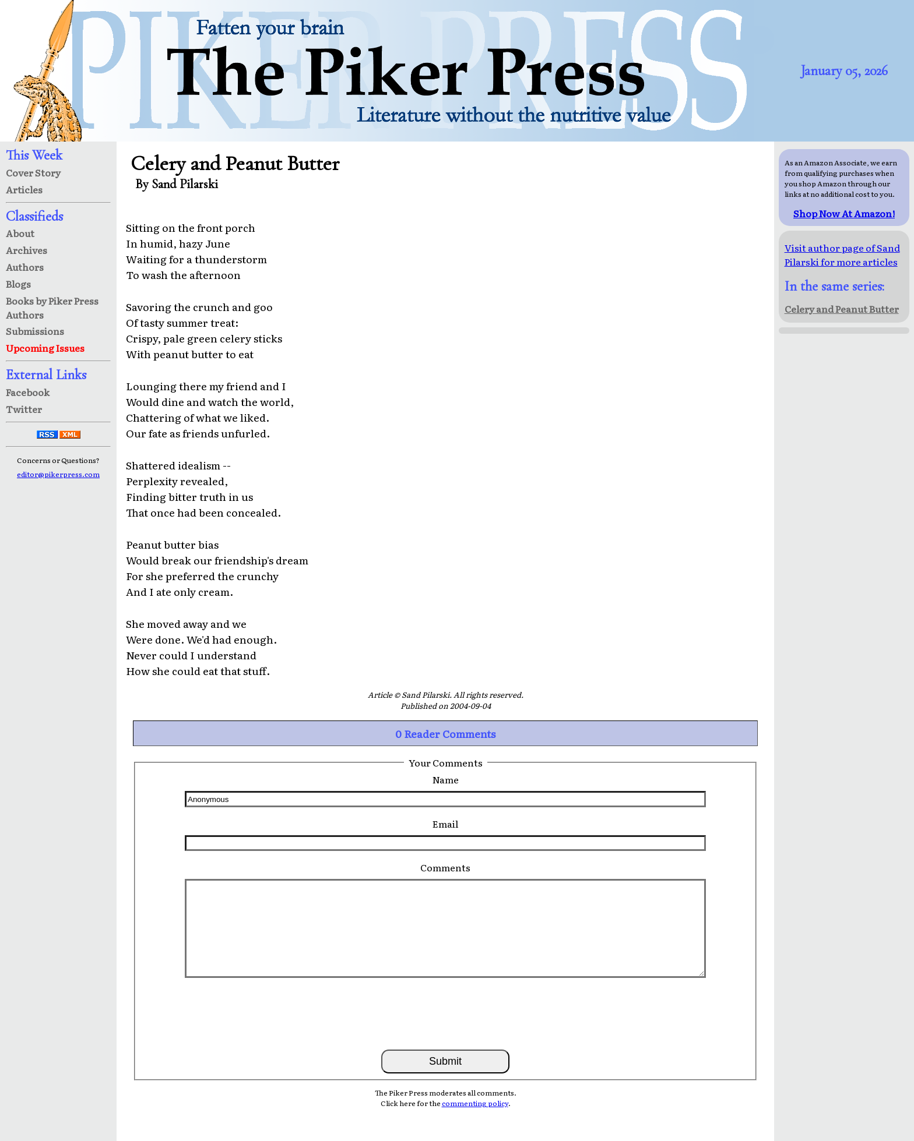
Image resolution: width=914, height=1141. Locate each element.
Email (445, 824)
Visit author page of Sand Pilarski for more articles (842, 255)
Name (446, 779)
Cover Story (33, 172)
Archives (26, 250)
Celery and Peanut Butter (842, 309)
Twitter (24, 409)
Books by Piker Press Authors (52, 308)
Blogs (18, 284)
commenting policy (475, 1103)
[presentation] (445, 1013)
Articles (24, 189)
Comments (445, 867)
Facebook (28, 392)
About (20, 233)
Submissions (35, 331)
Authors (25, 267)
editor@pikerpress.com (58, 474)
